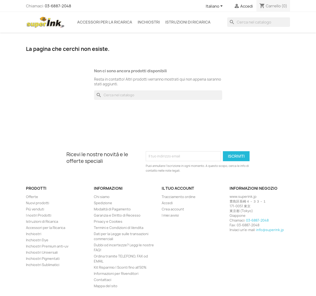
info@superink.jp (270, 230)
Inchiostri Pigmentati (43, 258)
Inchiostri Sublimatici (42, 264)
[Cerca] (258, 22)
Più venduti (35, 209)
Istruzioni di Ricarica (188, 22)
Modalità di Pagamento (112, 209)
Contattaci (102, 279)
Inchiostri (149, 22)
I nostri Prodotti (38, 215)
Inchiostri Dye (37, 240)
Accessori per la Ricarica (104, 22)
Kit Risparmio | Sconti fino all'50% (120, 267)
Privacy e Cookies (108, 221)
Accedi (167, 203)
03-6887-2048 (58, 6)
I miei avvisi (170, 215)
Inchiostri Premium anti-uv (47, 246)
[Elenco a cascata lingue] (215, 6)
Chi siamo (102, 196)
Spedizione (103, 203)
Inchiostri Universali (42, 252)
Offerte (32, 196)
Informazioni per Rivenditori (116, 273)
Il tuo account (178, 188)
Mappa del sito (105, 286)
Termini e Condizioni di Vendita (118, 227)
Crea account (173, 209)
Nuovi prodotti (37, 203)
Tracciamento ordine (179, 196)
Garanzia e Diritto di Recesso (117, 215)
